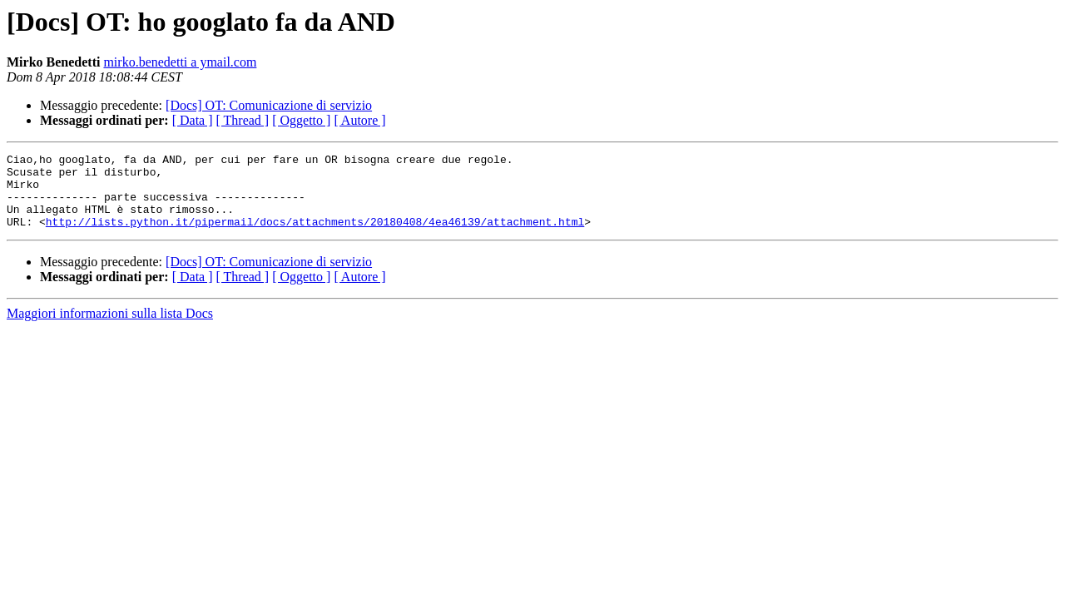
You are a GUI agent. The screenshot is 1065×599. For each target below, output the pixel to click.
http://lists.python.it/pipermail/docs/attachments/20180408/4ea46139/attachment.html (315, 236)
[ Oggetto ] (301, 120)
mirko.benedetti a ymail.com (179, 62)
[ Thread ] (243, 120)
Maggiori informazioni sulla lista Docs (110, 328)
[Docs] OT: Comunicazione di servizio (269, 105)
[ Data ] (192, 120)
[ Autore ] (359, 120)
